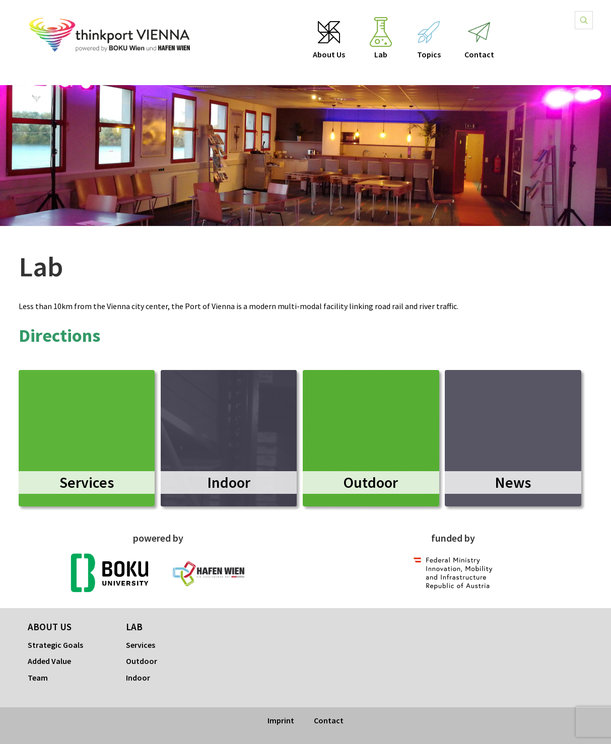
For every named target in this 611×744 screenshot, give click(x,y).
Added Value (49, 661)
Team (38, 678)
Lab (380, 55)
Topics (429, 55)
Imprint (280, 720)
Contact (480, 55)
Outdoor (141, 661)
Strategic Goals (55, 645)
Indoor (138, 678)
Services (140, 645)
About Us (329, 55)
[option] (305, 155)
